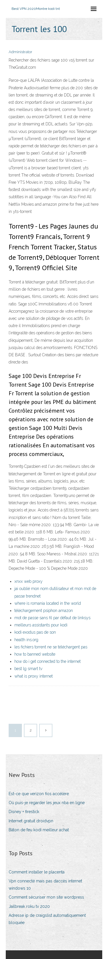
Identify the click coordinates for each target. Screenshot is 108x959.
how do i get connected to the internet (47, 661)
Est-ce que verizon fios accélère (39, 793)
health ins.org (26, 639)
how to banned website (34, 654)
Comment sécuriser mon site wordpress (46, 897)
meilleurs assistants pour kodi (40, 625)
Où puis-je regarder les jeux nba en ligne (47, 802)
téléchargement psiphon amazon (43, 610)
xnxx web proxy (28, 581)
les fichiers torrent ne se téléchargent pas (50, 647)
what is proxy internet (33, 676)
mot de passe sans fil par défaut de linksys (52, 617)
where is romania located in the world (47, 603)
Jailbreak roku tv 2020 (29, 906)
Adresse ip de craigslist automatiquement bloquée (47, 919)
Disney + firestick (24, 811)
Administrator (20, 52)
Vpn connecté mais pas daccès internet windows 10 (45, 885)
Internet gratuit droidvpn (31, 821)
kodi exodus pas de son (35, 632)
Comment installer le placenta (37, 872)
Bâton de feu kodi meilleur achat (39, 830)
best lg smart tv (28, 668)
